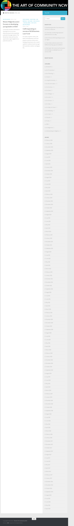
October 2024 (49, 174)
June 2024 (48, 184)
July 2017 (48, 458)
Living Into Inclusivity (50, 80)
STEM (47, 124)
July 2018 (48, 417)
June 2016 (48, 502)
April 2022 (48, 265)
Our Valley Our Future (50, 107)
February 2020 (49, 353)
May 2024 (48, 187)
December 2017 (49, 441)
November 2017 (49, 444)
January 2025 (49, 167)
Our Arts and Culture (50, 83)
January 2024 (49, 197)
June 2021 (48, 299)
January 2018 (49, 437)
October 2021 (49, 285)
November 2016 (49, 485)
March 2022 (48, 268)
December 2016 (49, 481)
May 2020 (48, 343)
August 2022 (48, 251)
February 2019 (49, 393)
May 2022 (48, 262)
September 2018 (49, 410)
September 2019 (49, 370)
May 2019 (48, 383)
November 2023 (49, 204)
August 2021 (48, 292)
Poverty (47, 121)
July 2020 (48, 336)
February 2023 (49, 235)
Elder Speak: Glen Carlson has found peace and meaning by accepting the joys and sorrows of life (55, 49)
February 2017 (49, 475)
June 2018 (48, 420)
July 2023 (48, 218)
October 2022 (49, 245)
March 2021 (48, 309)
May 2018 (48, 424)
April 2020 (48, 346)
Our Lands (30, 21)
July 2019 (48, 377)
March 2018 (48, 431)
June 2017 (48, 461)
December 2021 (49, 278)
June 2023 (48, 221)
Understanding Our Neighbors (52, 131)
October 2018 (49, 407)
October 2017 (49, 447)
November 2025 (49, 147)
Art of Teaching (49, 73)
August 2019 (48, 373)
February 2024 (49, 194)
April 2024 (48, 191)
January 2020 (49, 356)
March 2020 (48, 349)
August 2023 (48, 214)
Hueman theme (19, 523)
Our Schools (36, 21)
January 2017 (49, 478)
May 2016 (48, 505)
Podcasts (48, 117)
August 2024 (48, 177)
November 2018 (49, 404)
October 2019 (49, 366)
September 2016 (49, 491)
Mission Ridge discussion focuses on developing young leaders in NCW (11, 24)
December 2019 (49, 360)
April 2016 (48, 508)
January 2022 (49, 275)
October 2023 (49, 208)
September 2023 (49, 211)
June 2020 (48, 339)
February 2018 (49, 434)
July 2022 (48, 255)
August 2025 (48, 153)
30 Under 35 (48, 66)
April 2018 (48, 427)
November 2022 (49, 241)
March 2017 (48, 471)
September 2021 (49, 289)
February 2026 (49, 140)
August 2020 (48, 333)
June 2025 (48, 160)
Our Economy (26, 19)
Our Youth (33, 23)
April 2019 (48, 387)
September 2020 (49, 329)
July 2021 (48, 295)
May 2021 (48, 302)
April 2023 (48, 228)
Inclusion (48, 77)
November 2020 (49, 322)
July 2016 (48, 498)
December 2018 (49, 400)
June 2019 (48, 380)
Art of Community (50, 70)
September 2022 (49, 248)
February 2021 (49, 312)
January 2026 (49, 143)
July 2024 (48, 180)
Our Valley (48, 104)
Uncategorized (6, 19)
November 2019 (49, 363)
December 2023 (49, 201)
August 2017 (48, 454)
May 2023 (48, 224)
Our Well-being (26, 23)
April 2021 (48, 306)
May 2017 (48, 464)
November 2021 (49, 282)
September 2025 (49, 150)
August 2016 (48, 495)
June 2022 (48, 258)
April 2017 (48, 468)
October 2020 (49, 326)
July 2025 (48, 157)
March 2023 (48, 231)
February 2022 (49, 272)
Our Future (32, 19)
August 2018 (48, 414)
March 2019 (48, 390)
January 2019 (49, 397)
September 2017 (49, 451)
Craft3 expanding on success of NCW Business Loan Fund (31, 31)
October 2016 (49, 488)
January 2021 (49, 316)
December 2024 (49, 170)
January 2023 (49, 238)
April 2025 (48, 164)
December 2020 (49, 319)
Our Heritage (49, 93)
